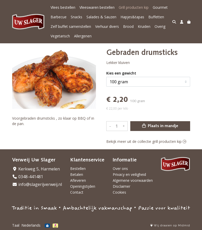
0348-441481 (27, 176)
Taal (15, 225)
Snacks (76, 16)
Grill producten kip (134, 7)
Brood (128, 26)
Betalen (76, 174)
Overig (160, 26)
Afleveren (78, 180)
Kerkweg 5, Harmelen (36, 169)
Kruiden (144, 26)
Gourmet (160, 7)
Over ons (120, 168)
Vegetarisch (60, 36)
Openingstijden (82, 186)
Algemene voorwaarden (133, 180)
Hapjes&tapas (132, 16)
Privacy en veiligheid (129, 174)
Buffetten (156, 16)
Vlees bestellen (63, 7)
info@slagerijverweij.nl (37, 184)
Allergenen (83, 36)
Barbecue (59, 16)
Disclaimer (121, 186)
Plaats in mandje (160, 126)
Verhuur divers (107, 26)
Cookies (119, 192)
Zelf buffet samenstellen (71, 26)
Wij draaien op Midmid (170, 225)
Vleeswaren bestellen (97, 7)
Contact (76, 192)
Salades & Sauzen (101, 16)
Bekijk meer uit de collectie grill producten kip (146, 141)
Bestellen (78, 168)
